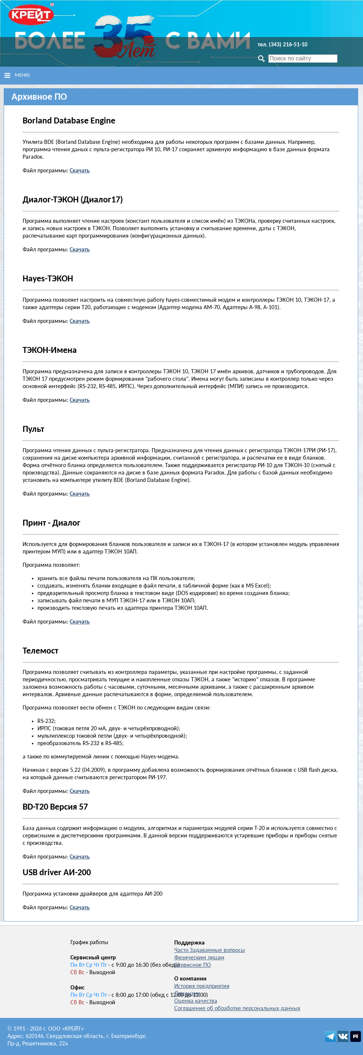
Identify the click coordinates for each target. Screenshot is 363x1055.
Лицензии (187, 994)
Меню (17, 75)
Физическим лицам (199, 958)
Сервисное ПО (192, 965)
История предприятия (202, 986)
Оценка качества (195, 1001)
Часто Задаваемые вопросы (209, 950)
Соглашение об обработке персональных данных (237, 1009)
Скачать (80, 856)
